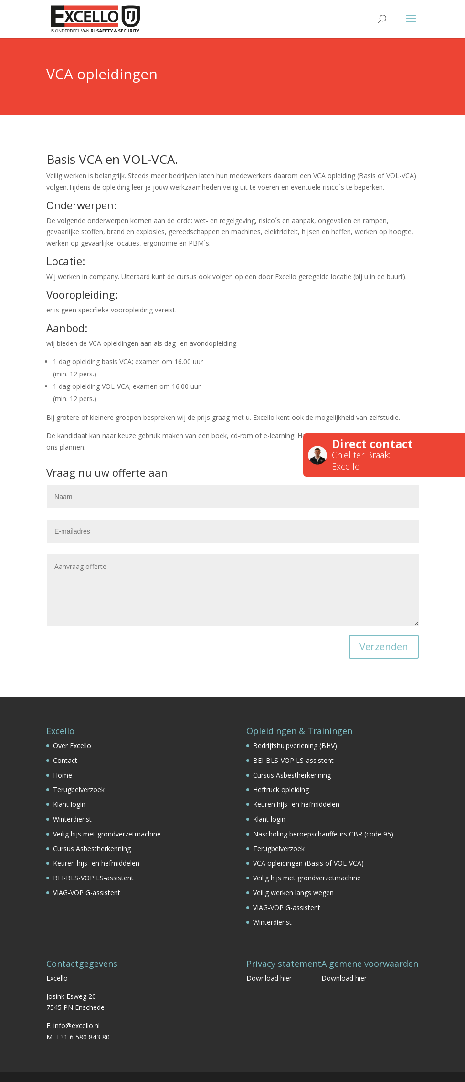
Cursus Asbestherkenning (92, 848)
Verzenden (383, 646)
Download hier (269, 978)
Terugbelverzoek (79, 789)
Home (62, 775)
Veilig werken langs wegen (293, 892)
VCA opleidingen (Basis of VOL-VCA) (308, 863)
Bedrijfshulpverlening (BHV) (295, 745)
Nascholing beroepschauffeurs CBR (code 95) (323, 833)
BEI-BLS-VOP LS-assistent (93, 877)
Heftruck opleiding (281, 789)
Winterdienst (72, 819)
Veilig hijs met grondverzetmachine (107, 833)
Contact (65, 760)
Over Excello (72, 745)
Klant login (69, 804)
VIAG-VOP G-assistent (86, 892)
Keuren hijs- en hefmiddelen (96, 863)
